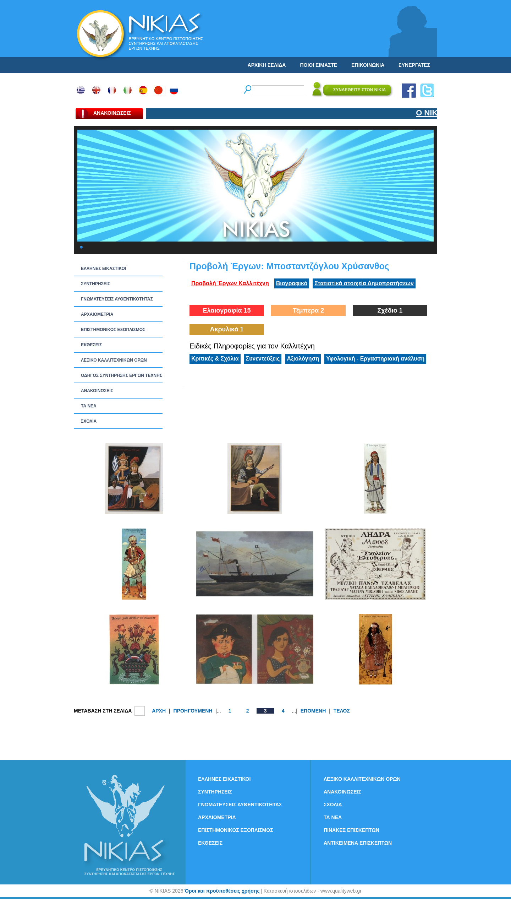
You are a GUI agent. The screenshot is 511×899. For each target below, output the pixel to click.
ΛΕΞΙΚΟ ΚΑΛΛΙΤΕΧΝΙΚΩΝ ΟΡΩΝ (114, 360)
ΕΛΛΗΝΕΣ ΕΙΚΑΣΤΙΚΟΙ (103, 268)
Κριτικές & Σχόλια (215, 359)
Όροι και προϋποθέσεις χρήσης (222, 891)
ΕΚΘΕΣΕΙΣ (91, 344)
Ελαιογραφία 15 (227, 310)
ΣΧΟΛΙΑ (89, 421)
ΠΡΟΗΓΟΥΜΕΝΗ (192, 711)
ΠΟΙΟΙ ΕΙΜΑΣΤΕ (318, 65)
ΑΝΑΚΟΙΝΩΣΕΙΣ (97, 390)
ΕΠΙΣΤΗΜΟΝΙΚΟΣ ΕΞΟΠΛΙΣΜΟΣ (113, 329)
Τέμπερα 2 (308, 310)
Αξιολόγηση (303, 359)
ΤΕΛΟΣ (342, 711)
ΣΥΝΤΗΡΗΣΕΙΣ (95, 283)
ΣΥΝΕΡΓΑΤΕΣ (414, 65)
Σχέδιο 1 (389, 310)
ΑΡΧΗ (159, 711)
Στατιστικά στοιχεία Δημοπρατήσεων (364, 283)
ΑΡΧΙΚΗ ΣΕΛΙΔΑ (267, 65)
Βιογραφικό (291, 283)
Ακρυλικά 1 (226, 329)
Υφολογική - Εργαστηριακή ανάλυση (375, 359)
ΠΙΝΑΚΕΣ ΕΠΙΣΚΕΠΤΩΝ (351, 830)
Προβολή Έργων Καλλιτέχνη (230, 283)
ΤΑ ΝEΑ (89, 406)
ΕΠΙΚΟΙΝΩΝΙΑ (367, 65)
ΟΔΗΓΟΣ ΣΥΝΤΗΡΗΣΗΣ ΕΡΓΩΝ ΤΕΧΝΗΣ (121, 375)
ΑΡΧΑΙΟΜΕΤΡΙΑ (97, 314)
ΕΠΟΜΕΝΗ (313, 711)
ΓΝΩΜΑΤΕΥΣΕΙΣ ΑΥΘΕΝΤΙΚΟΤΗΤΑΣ (117, 299)
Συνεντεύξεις (263, 359)
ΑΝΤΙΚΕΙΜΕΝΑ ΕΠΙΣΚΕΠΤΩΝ (358, 843)
